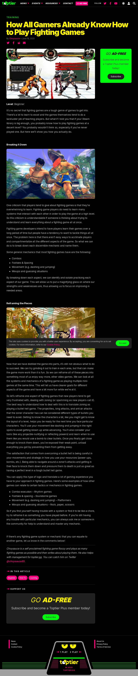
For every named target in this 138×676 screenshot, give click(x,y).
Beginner (11, 578)
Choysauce (14, 38)
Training (12, 17)
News (13, 641)
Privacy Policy (102, 644)
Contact (14, 644)
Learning (33, 578)
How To (23, 578)
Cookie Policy (16, 647)
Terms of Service (104, 647)
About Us (100, 641)
